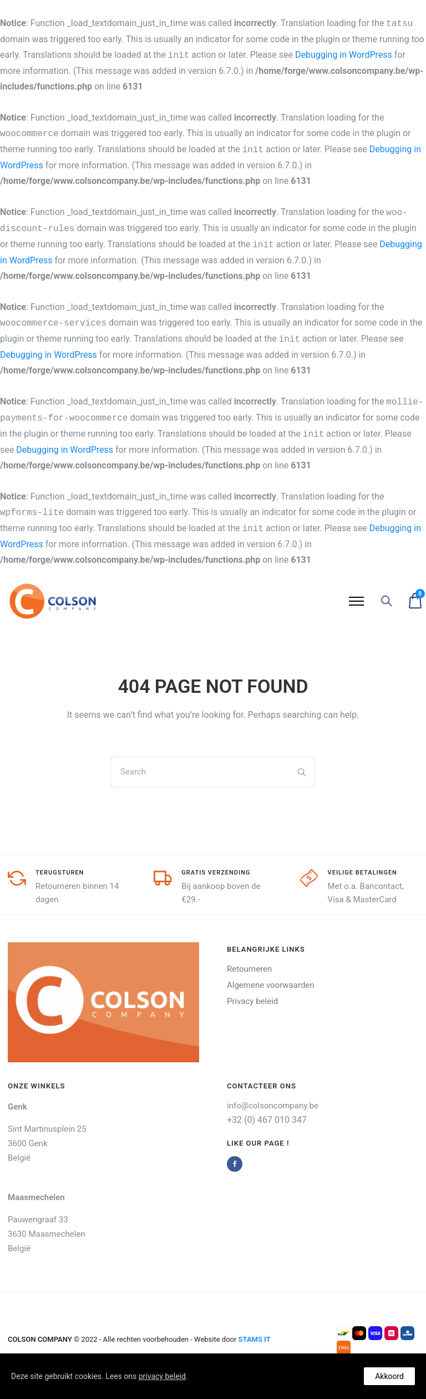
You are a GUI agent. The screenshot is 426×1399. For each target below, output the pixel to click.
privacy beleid (162, 1376)
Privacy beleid (252, 1001)
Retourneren (249, 969)
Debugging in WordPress (343, 54)
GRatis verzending (215, 872)
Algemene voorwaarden (271, 985)
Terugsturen (60, 872)
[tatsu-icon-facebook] (237, 1164)
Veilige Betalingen (362, 872)
